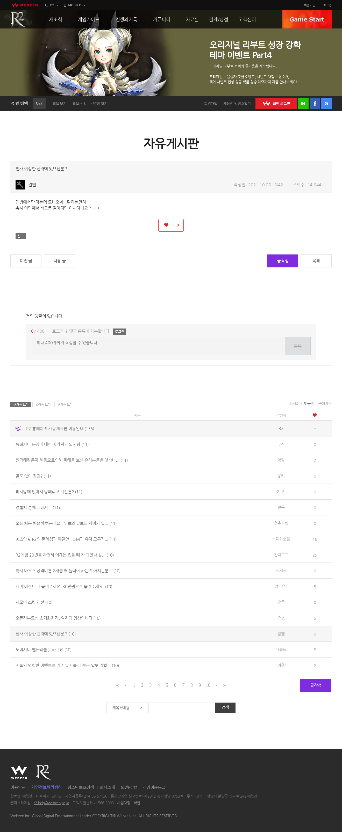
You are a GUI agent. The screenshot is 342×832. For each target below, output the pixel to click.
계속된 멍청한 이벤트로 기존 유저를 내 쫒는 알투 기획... (67, 665)
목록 (316, 260)
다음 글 (59, 260)
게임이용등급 (153, 787)
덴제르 (281, 570)
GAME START (307, 19)
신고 (21, 236)
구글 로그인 (326, 103)
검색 (225, 707)
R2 (18, 19)
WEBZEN (19, 772)
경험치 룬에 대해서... (38, 507)
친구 (280, 507)
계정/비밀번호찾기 (237, 103)
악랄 (280, 460)
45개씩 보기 (65, 404)
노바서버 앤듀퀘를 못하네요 (44, 649)
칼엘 (32, 184)
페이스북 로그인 (315, 103)
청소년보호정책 (80, 787)
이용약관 (18, 787)
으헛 (280, 618)
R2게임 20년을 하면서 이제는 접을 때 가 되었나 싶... (65, 554)
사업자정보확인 (128, 803)
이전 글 (26, 260)
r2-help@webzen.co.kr (51, 803)
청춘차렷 (281, 523)
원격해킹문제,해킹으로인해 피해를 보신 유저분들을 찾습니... (72, 460)
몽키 (280, 475)
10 (208, 685)
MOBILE (74, 5)
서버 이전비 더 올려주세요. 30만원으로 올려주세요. (64, 586)
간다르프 (281, 554)
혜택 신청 (79, 103)
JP (281, 444)
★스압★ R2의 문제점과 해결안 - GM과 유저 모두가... (66, 539)
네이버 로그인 (303, 103)
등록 (297, 346)
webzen (25, 5)
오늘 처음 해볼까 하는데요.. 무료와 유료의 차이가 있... (66, 523)
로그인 (327, 5)
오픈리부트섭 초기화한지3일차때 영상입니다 (58, 618)
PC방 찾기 (100, 103)
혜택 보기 (59, 103)
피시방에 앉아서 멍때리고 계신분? (49, 491)
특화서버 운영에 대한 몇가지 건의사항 (52, 444)
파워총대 (281, 665)
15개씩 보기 (20, 404)
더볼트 (281, 649)
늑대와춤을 (281, 539)
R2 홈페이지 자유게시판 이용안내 (60, 428)
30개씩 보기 (43, 404)
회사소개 (107, 787)
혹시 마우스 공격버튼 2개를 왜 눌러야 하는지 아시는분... (68, 570)
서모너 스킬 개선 (34, 602)
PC (52, 5)
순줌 (280, 602)
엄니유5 (281, 586)
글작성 (282, 260)
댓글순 (309, 404)
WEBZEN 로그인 (276, 103)
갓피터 (281, 491)
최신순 (294, 404)
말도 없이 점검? (33, 475)
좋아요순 (325, 404)
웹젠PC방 (128, 787)
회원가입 (309, 5)
